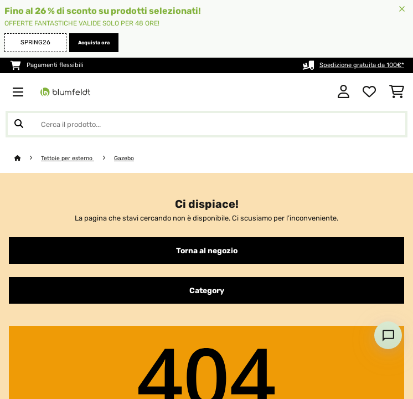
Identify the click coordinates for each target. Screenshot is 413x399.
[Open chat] (388, 335)
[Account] (343, 92)
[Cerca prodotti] (206, 124)
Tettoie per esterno (67, 158)
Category (206, 290)
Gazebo (124, 158)
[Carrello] (396, 92)
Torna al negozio (207, 250)
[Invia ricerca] (18, 124)
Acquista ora (94, 42)
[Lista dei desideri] (369, 92)
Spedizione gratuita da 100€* (361, 65)
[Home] (27, 158)
